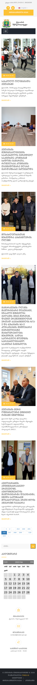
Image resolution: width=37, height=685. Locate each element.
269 (20, 532)
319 (4, 536)
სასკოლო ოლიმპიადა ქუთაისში (15, 83)
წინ (31, 561)
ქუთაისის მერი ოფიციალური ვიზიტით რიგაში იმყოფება (16, 412)
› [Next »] (8, 536)
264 (23, 529)
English (23, 8)
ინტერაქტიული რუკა (18, 12)
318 (29, 532)
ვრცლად (6, 100)
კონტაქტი (29, 680)
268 (15, 532)
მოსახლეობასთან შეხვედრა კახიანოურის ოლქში (16, 237)
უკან (5, 561)
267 (9, 532)
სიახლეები (17, 678)
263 (18, 529)
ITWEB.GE (25, 675)
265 (29, 529)
